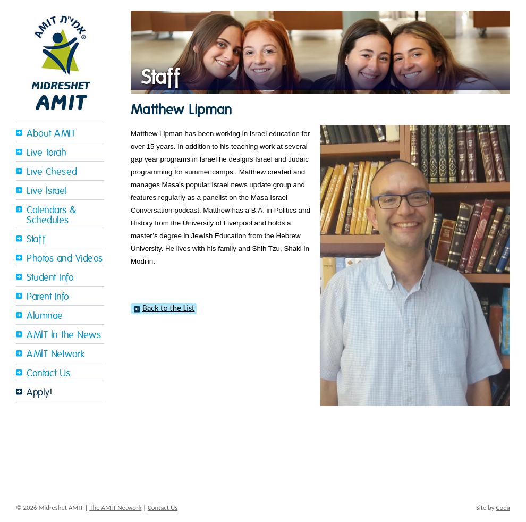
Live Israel (47, 191)
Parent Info (48, 297)
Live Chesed (52, 172)
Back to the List (168, 308)
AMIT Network (55, 354)
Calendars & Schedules (52, 215)
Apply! (39, 393)
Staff (36, 239)
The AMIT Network (115, 507)
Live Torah (46, 153)
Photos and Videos (65, 259)
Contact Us (48, 373)
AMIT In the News (64, 335)
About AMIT (51, 134)
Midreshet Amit (60, 61)
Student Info (50, 278)
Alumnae (45, 316)
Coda (503, 507)
